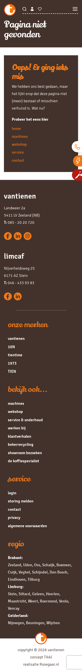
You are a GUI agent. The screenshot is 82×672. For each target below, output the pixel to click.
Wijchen (53, 622)
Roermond (48, 601)
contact (18, 160)
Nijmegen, (16, 622)
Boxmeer (63, 565)
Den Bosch (58, 572)
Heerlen (52, 593)
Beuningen (35, 622)
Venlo (63, 601)
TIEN (12, 371)
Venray (13, 608)
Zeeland (14, 565)
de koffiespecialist (23, 461)
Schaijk (48, 565)
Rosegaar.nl (49, 664)
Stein (12, 593)
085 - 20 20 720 (19, 222)
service (18, 152)
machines (20, 136)
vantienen (16, 338)
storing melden (20, 501)
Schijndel (40, 572)
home (16, 128)
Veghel (24, 572)
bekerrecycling (20, 444)
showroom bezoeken (25, 452)
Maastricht (17, 601)
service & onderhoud (25, 420)
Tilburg (34, 579)
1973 (12, 363)
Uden (27, 565)
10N (11, 346)
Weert (33, 601)
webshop (19, 144)
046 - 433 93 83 (19, 282)
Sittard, (25, 593)
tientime (15, 355)
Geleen (38, 593)
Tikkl (48, 657)
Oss (37, 565)
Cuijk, (13, 572)
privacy (14, 517)
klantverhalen (19, 436)
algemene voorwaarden (27, 525)
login (12, 493)
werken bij (17, 428)
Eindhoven (17, 579)
